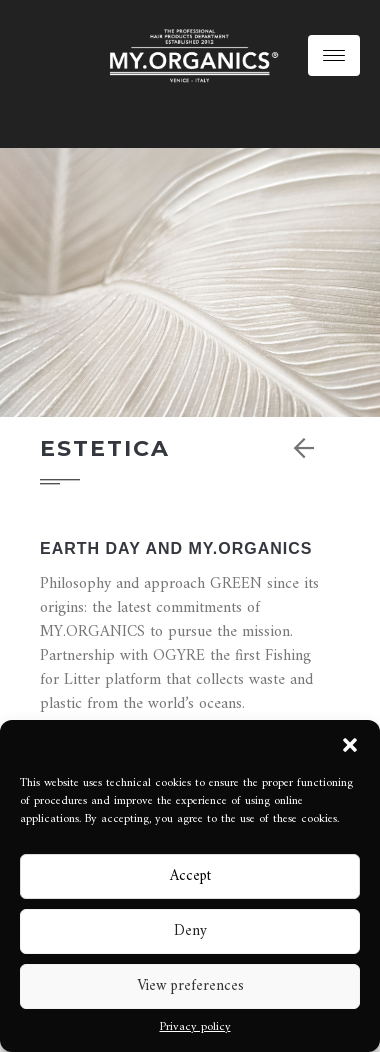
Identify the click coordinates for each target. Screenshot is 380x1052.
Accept (190, 876)
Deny (190, 931)
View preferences (190, 986)
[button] (350, 745)
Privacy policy (195, 1028)
